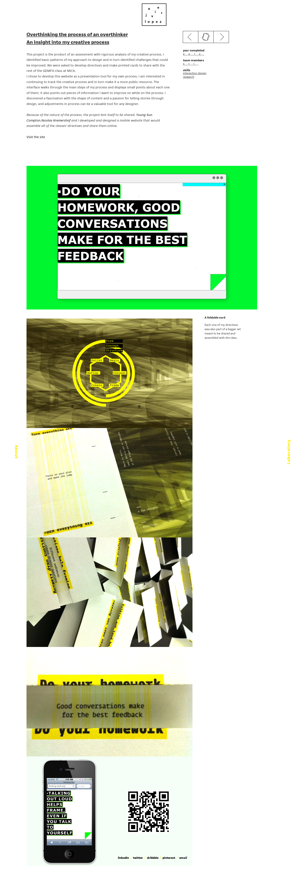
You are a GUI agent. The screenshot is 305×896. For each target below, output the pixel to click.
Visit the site (36, 137)
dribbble (152, 858)
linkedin (123, 858)
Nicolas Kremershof (55, 121)
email (183, 858)
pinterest (169, 858)
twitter (138, 858)
